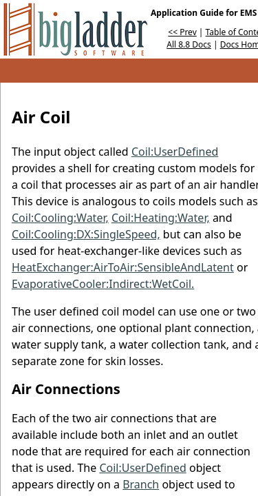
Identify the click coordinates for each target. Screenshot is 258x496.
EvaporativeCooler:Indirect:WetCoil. (103, 283)
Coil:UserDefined (174, 151)
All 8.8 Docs (188, 44)
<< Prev (182, 32)
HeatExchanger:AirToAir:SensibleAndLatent (123, 267)
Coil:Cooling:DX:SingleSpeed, (86, 234)
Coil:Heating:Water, (160, 217)
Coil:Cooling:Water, (60, 217)
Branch (140, 484)
